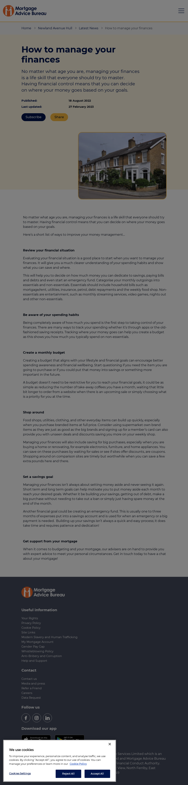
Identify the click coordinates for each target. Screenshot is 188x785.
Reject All (68, 773)
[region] (59, 761)
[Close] (109, 744)
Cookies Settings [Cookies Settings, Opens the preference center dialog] (20, 773)
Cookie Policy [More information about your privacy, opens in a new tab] (78, 763)
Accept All (97, 773)
